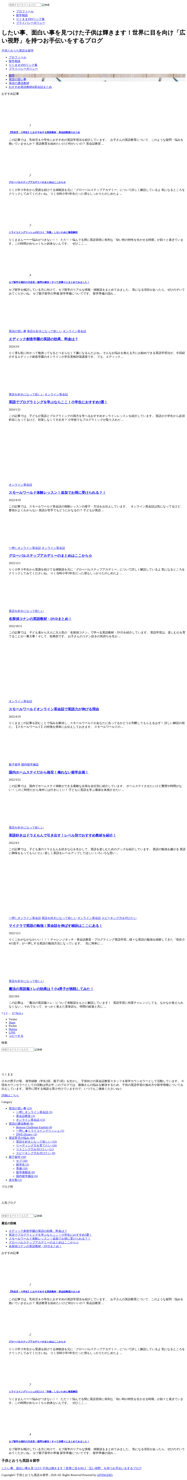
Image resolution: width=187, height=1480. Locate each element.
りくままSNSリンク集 (23, 64)
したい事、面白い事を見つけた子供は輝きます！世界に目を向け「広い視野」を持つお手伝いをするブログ (71, 1468)
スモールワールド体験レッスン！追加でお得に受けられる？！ (57, 492)
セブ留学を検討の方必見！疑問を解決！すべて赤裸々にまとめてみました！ (49, 282)
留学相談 (14, 61)
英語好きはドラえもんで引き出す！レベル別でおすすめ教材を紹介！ (62, 835)
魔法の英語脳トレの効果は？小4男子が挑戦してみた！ (51, 989)
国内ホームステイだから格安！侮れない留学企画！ (49, 772)
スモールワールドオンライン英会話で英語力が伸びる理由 (54, 709)
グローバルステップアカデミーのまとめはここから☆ (37, 182)
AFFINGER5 (104, 1475)
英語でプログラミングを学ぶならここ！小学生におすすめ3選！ (58, 402)
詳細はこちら (10, 1095)
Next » (19, 1013)
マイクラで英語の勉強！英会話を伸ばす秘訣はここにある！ (55, 926)
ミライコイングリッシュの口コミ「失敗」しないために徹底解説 (43, 232)
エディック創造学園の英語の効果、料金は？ (43, 339)
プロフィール (17, 57)
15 (13, 1013)
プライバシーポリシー (23, 68)
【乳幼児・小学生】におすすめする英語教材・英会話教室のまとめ (44, 132)
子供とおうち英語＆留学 (17, 50)
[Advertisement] (93, 437)
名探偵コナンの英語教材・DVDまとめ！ (40, 619)
